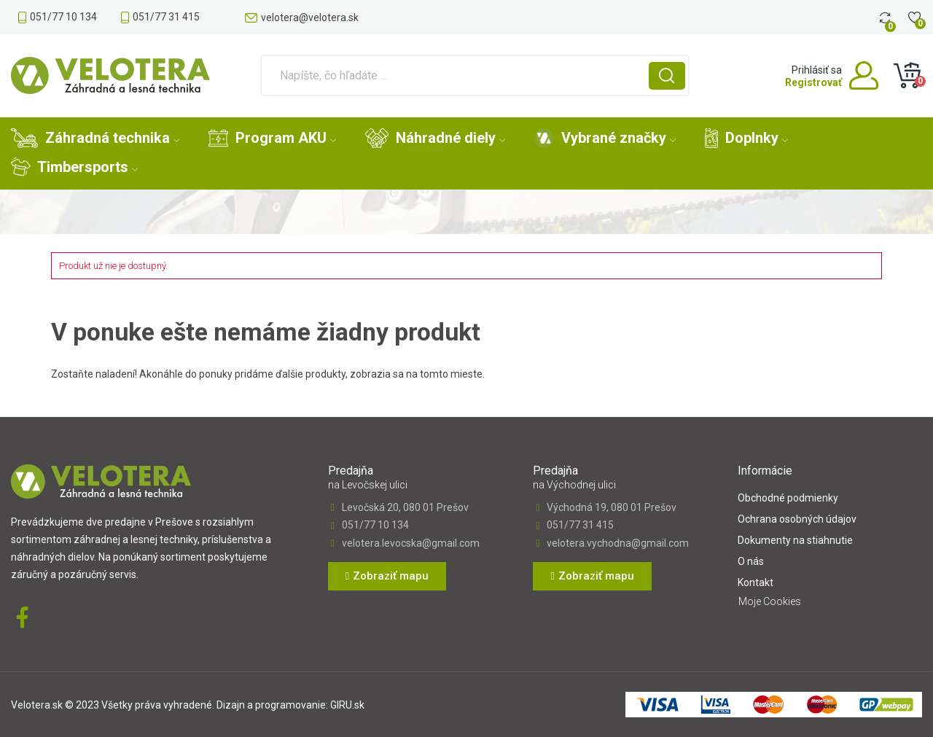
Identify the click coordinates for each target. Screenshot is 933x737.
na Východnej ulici (574, 485)
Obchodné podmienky (788, 498)
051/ (63, 17)
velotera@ (310, 17)
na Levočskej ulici (367, 485)
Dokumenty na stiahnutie (795, 540)
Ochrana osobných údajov (797, 519)
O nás (751, 561)
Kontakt (755, 582)
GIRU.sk (347, 705)
